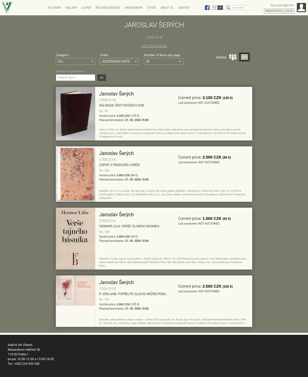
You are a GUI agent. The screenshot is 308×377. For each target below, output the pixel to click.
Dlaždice (232, 57)
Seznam (244, 57)
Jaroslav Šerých (116, 94)
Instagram (199, 7)
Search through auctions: (70, 71)
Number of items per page (162, 55)
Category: (62, 55)
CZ (215, 7)
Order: (104, 55)
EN (220, 7)
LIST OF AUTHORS (154, 46)
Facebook (207, 7)
